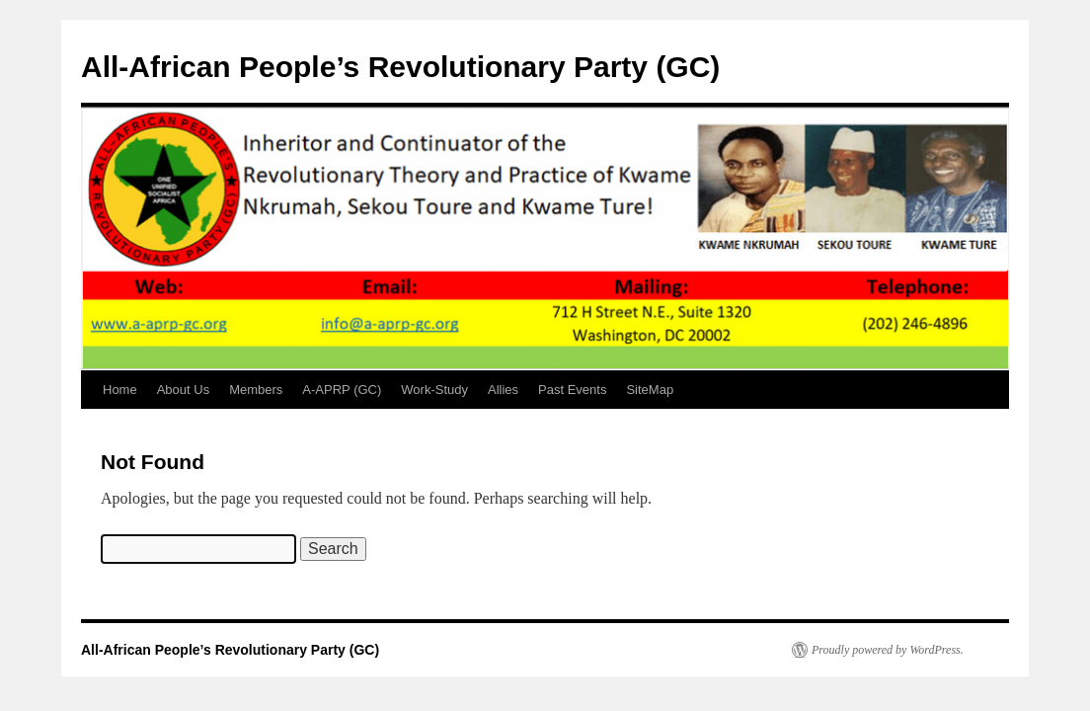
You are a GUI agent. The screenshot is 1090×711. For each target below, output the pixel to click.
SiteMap (649, 389)
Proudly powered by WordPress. (888, 650)
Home (120, 389)
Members (255, 389)
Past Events (572, 389)
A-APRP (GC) (341, 389)
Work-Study (434, 389)
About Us (183, 389)
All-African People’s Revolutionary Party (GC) (400, 66)
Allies (503, 389)
